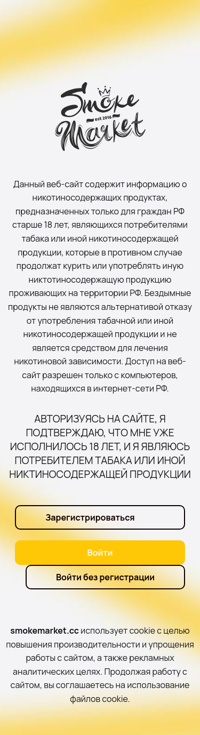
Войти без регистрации (105, 577)
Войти (100, 552)
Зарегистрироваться (90, 517)
